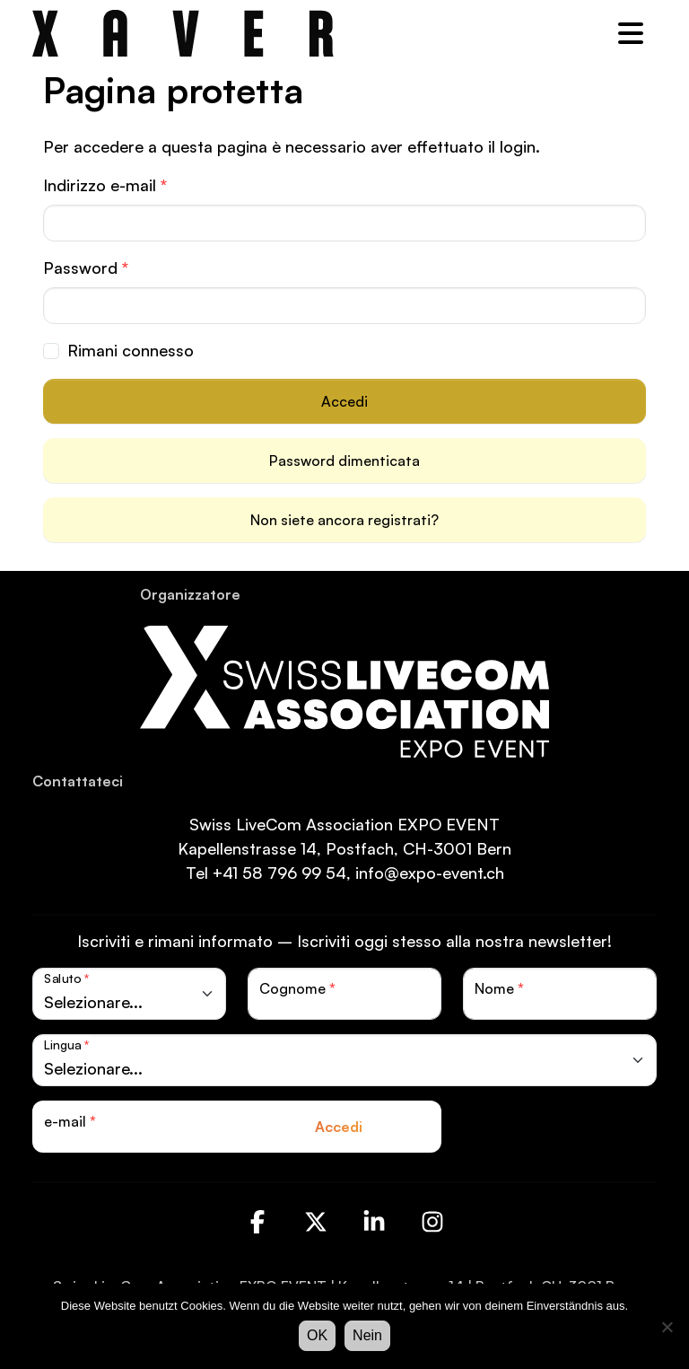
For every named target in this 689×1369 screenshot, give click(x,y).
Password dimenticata (344, 460)
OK (317, 1335)
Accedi (344, 401)
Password (85, 267)
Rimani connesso (130, 350)
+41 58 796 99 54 (279, 872)
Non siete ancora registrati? (344, 520)
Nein (367, 1335)
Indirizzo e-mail (105, 185)
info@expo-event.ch (429, 872)
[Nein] (667, 1327)
